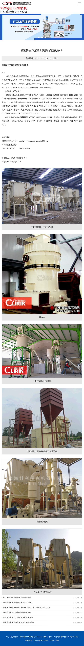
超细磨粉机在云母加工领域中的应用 (17, 612)
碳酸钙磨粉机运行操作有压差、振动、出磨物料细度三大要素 (26, 607)
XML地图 (55, 640)
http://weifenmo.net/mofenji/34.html (33, 141)
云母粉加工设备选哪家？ (11, 161)
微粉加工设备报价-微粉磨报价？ (14, 158)
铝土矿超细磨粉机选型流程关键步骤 (17, 597)
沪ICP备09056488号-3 (42, 640)
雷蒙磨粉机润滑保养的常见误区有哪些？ (18, 622)
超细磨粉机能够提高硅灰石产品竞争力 (18, 602)
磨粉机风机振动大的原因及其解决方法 (18, 617)
